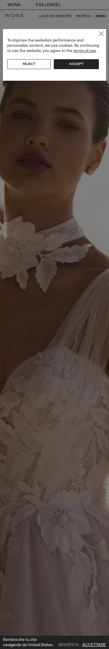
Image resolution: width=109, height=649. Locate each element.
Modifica (68, 645)
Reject (29, 64)
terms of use (84, 50)
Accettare (94, 645)
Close (101, 33)
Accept (76, 64)
